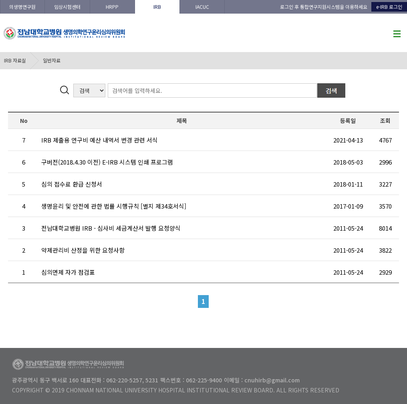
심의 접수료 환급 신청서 (71, 184)
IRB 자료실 (15, 60)
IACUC (202, 6)
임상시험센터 (67, 6)
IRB (157, 6)
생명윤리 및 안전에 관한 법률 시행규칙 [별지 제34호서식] (113, 206)
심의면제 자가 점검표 (68, 272)
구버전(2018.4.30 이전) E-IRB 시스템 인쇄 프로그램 (107, 162)
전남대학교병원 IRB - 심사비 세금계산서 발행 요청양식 (111, 228)
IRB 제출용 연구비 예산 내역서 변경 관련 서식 (99, 140)
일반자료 (51, 60)
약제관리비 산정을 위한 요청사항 (83, 250)
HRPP (112, 6)
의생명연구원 (22, 6)
